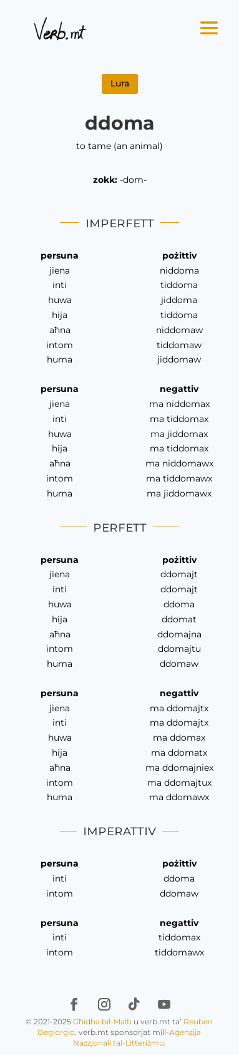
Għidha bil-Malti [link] (102, 1021)
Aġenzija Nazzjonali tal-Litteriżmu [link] (137, 1037)
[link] (60, 28)
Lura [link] (119, 83)
